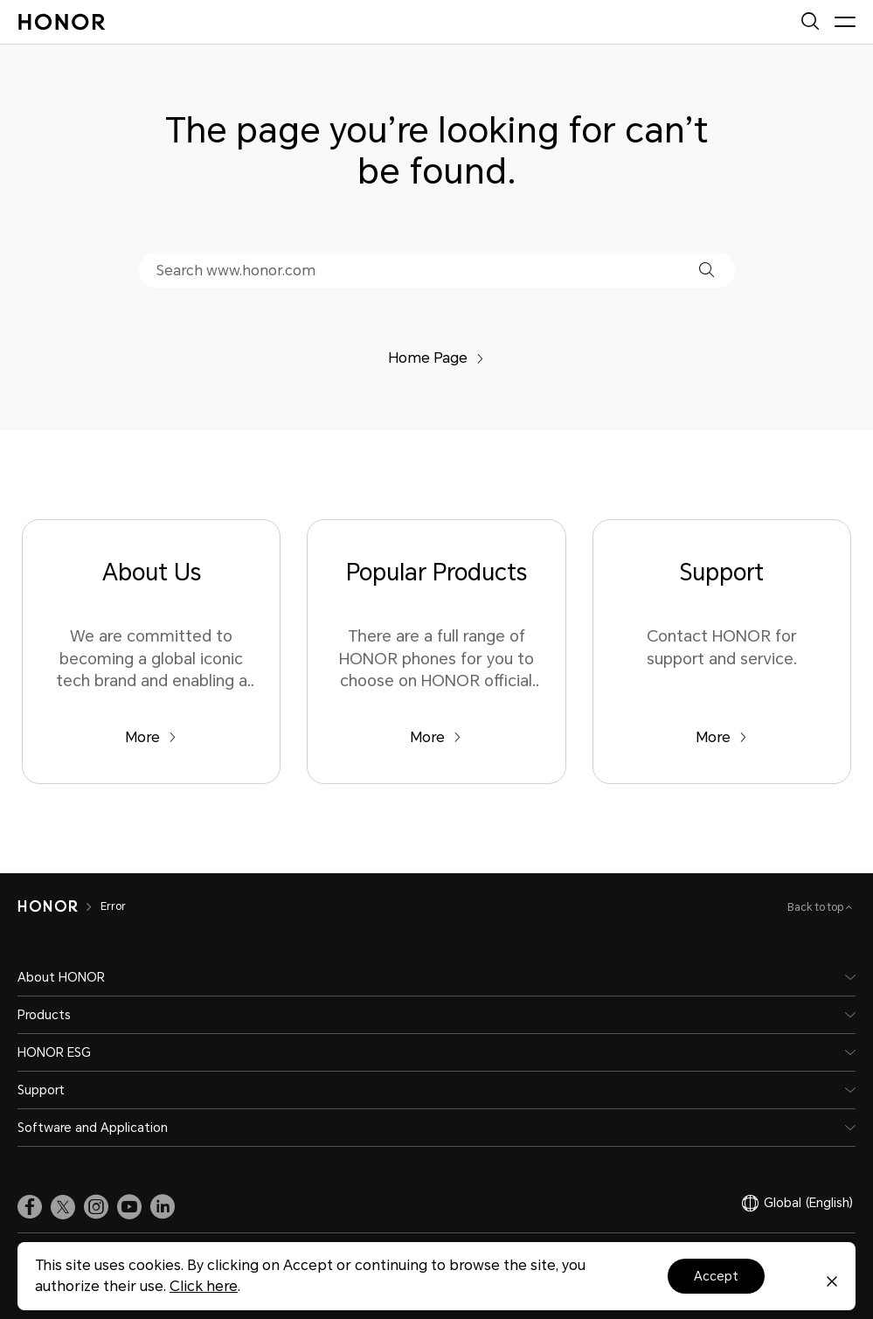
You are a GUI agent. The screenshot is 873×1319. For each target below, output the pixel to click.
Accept (716, 1276)
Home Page (436, 358)
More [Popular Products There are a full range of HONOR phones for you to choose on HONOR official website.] (435, 737)
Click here (204, 1286)
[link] (29, 1207)
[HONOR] (47, 906)
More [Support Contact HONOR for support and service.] (721, 737)
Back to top (816, 907)
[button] (706, 269)
